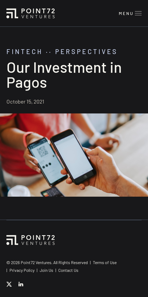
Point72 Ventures (30, 13)
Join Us (46, 270)
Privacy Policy (22, 270)
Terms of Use (105, 262)
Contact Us (68, 270)
